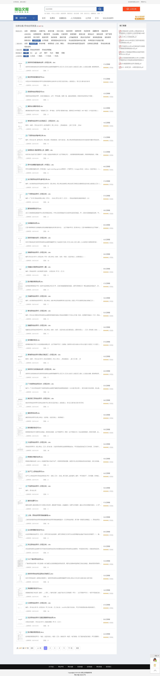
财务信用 (100, 34)
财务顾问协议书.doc (34, 428)
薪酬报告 (93, 13)
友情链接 (89, 667)
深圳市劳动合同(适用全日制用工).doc (40, 574)
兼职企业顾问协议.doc (35, 106)
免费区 (52, 18)
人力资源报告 (76, 18)
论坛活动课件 (108, 18)
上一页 (39, 648)
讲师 (81, 13)
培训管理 (87, 31)
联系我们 (108, 667)
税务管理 (45, 37)
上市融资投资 (73, 37)
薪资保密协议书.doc (34, 208)
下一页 (70, 648)
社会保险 (56, 34)
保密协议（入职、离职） (56, 43)
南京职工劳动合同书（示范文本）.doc (41, 398)
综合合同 (27, 47)
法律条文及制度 (92, 43)
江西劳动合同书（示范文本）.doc (39, 603)
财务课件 (108, 37)
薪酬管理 (96, 31)
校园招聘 (63, 13)
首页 (44, 18)
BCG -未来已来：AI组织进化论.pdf (132, 67)
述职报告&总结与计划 (58, 40)
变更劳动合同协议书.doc (36, 92)
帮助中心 (143, 2)
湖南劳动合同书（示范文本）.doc (39, 252)
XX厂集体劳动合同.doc (36, 559)
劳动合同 (33, 43)
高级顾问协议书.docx (35, 588)
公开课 (88, 18)
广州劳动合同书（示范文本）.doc (39, 194)
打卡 (97, 18)
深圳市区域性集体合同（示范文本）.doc (41, 62)
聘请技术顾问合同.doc (35, 457)
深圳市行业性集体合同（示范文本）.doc (41, 369)
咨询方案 (51, 31)
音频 (63, 53)
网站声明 (61, 667)
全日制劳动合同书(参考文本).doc (39, 179)
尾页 (77, 648)
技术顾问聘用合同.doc (35, 281)
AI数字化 (42, 31)
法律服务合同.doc (34, 223)
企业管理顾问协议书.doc (36, 530)
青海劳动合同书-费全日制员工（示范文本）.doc (44, 355)
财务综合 (27, 40)
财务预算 (73, 34)
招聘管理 (78, 31)
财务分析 (82, 34)
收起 (157, 655)
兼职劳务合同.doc (34, 413)
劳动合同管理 (35, 50)
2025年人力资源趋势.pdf (129, 37)
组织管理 (69, 31)
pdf (41, 53)
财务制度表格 (97, 37)
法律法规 (36, 40)
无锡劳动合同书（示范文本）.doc (39, 296)
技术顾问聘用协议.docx (36, 632)
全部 (26, 31)
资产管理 (109, 34)
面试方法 (87, 13)
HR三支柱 (60, 31)
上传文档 (131, 9)
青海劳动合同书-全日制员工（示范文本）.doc (43, 121)
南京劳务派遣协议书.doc (36, 77)
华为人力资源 (55, 13)
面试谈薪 (76, 13)
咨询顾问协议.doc (34, 340)
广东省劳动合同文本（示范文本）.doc (41, 384)
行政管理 (64, 34)
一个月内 (48, 56)
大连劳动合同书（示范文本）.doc (39, 442)
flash (51, 53)
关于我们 (51, 667)
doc (31, 53)
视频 (57, 53)
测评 (98, 13)
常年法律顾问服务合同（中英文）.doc (41, 165)
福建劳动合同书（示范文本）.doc (39, 325)
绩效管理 (105, 31)
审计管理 (36, 37)
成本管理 (27, 37)
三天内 (32, 56)
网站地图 (70, 667)
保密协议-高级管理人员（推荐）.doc (40, 150)
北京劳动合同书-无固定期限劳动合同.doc (42, 617)
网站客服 (99, 667)
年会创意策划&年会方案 (77, 40)
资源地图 (80, 667)
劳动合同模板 (46, 50)
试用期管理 (37, 34)
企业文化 (27, 34)
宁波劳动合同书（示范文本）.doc (39, 486)
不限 (26, 53)
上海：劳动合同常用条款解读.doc (39, 515)
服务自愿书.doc (33, 501)
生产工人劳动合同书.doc (36, 471)
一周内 (39, 56)
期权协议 (70, 13)
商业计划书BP (85, 37)
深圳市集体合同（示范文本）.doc (39, 238)
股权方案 (63, 37)
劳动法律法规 (105, 43)
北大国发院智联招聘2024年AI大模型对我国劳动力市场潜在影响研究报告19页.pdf (131, 60)
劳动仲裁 (42, 43)
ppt (36, 53)
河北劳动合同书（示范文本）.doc (39, 544)
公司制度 (45, 40)
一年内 (56, 56)
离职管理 (47, 34)
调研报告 (33, 31)
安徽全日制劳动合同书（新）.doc (39, 267)
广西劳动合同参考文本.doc (37, 135)
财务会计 (91, 34)
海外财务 (54, 37)
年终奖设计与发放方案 (96, 40)
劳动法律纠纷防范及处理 (76, 43)
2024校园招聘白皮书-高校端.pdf (131, 63)
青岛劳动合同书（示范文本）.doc (39, 311)
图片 (45, 53)
